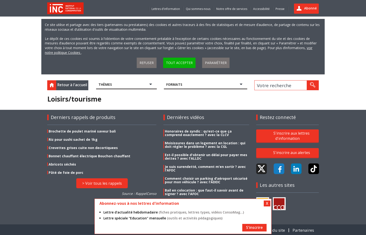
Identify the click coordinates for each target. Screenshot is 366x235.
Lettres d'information (166, 9)
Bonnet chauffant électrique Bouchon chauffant (89, 156)
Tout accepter (179, 62)
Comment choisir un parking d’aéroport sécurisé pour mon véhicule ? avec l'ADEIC (206, 180)
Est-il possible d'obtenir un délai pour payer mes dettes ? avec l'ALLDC (206, 157)
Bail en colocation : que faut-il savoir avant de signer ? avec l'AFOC (204, 192)
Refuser (147, 62)
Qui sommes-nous (198, 9)
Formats (174, 84)
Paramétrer (216, 62)
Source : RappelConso (139, 193)
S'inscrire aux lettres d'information (291, 135)
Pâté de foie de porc (66, 172)
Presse (280, 9)
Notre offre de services (231, 9)
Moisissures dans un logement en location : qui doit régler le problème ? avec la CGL (205, 145)
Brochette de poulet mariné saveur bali (82, 131)
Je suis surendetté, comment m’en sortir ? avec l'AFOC (205, 168)
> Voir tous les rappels (102, 183)
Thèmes (105, 84)
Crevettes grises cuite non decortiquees (83, 147)
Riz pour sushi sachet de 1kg (73, 139)
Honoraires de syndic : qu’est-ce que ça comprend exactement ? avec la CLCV (198, 133)
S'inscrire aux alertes (291, 152)
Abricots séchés (62, 164)
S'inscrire (254, 227)
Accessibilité (261, 9)
